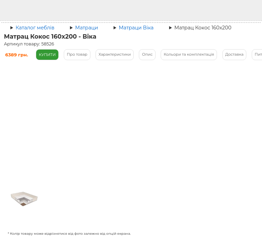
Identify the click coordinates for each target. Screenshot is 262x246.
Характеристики (115, 54)
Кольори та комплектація (189, 54)
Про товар (77, 54)
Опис (147, 54)
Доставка (234, 54)
